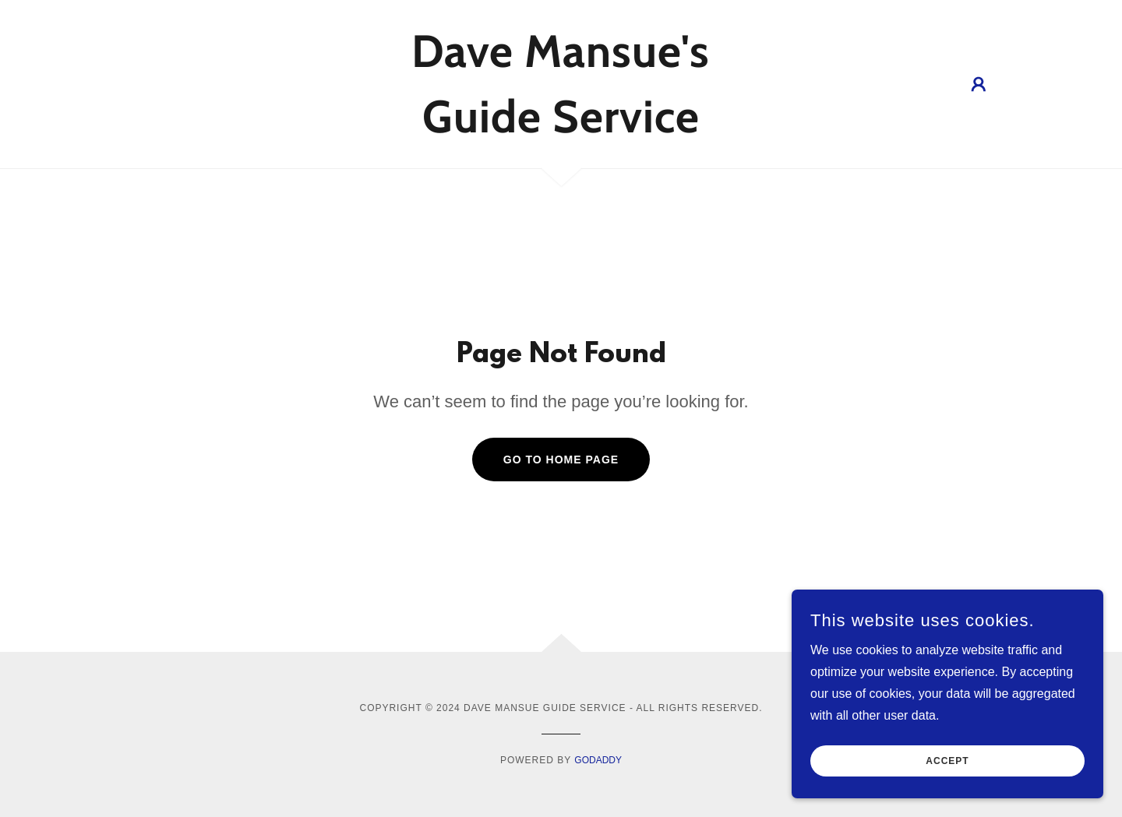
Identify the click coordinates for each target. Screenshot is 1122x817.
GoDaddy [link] (598, 760)
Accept (947, 782)
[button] (978, 84)
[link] (561, 128)
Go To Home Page (561, 459)
